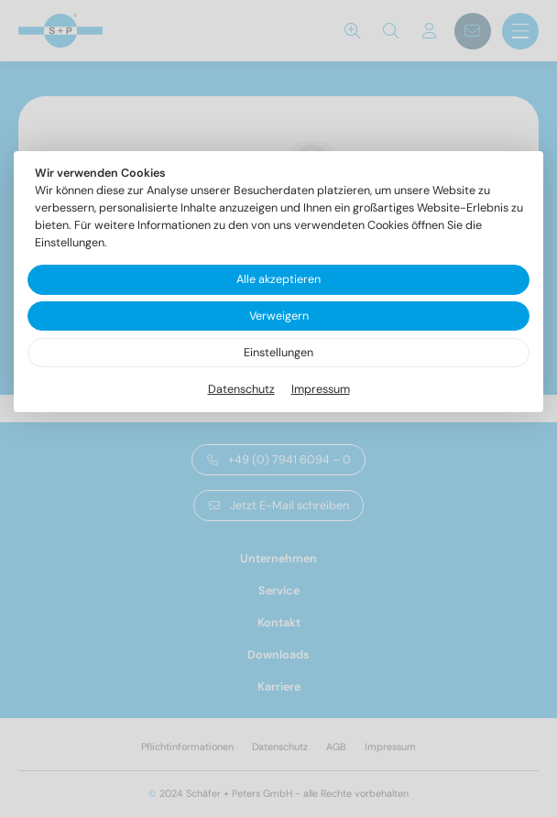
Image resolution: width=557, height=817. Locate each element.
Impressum (320, 389)
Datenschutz (241, 389)
